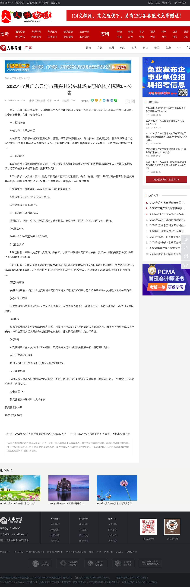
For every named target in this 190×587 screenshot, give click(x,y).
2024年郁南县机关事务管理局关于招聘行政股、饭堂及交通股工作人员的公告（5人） (168, 236)
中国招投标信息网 (35, 552)
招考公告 (20, 31)
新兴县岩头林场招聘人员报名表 (27, 399)
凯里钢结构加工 (55, 552)
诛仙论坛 (18, 552)
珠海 (122, 47)
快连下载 (108, 552)
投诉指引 (83, 524)
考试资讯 (36, 31)
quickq (119, 552)
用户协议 (55, 541)
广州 (99, 47)
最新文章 (55, 2)
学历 (119, 36)
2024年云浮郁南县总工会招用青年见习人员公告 (168, 242)
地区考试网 (180, 2)
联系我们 (55, 530)
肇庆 (168, 47)
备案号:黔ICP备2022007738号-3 (132, 577)
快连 (91, 552)
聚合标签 (44, 2)
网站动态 (83, 535)
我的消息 (166, 2)
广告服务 (112, 530)
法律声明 (83, 519)
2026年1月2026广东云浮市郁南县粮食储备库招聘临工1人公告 (166, 110)
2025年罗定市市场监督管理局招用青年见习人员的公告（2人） (168, 254)
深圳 (111, 47)
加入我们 (55, 524)
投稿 (150, 2)
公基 (175, 31)
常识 (141, 31)
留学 (164, 36)
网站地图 (20, 2)
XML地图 (32, 2)
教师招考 (36, 36)
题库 (186, 31)
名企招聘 (84, 36)
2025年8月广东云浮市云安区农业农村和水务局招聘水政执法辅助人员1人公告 (168, 248)
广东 (14, 78)
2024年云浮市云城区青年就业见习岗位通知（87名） (168, 225)
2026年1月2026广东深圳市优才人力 (18, 503)
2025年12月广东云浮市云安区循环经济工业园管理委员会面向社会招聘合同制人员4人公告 (166, 136)
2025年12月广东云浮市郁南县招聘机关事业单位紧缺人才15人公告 (166, 151)
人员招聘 (112, 524)
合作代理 (112, 541)
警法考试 (20, 36)
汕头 (134, 47)
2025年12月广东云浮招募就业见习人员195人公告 (165, 122)
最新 (88, 47)
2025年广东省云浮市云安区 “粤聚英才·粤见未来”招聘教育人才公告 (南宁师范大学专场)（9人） (168, 202)
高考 (130, 36)
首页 (7, 78)
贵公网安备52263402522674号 (92, 577)
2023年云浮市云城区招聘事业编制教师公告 (168, 231)
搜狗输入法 (131, 552)
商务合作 (112, 519)
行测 (130, 31)
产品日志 (83, 530)
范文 (175, 36)
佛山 (145, 47)
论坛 (186, 36)
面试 (152, 31)
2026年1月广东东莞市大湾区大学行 (114, 503)
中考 (141, 36)
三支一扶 (84, 31)
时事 (164, 31)
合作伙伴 (112, 535)
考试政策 (52, 31)
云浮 (21, 78)
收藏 (157, 2)
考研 (152, 36)
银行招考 (68, 36)
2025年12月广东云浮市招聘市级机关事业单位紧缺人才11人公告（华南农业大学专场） (166, 165)
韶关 (156, 47)
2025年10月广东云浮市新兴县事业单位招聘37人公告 (168, 219)
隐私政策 (55, 535)
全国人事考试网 (6, 3)
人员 (32, 252)
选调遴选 (68, 31)
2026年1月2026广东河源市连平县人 (66, 503)
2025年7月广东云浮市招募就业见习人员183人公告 (168, 208)
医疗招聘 (52, 36)
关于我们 (55, 519)
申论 (119, 31)
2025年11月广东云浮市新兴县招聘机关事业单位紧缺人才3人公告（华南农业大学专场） (168, 214)
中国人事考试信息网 (76, 552)
